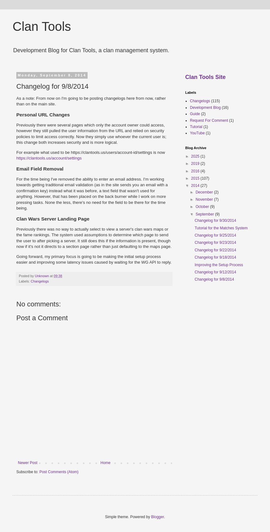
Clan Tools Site (205, 77)
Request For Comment (209, 120)
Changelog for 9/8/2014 (214, 279)
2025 (196, 156)
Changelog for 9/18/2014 (215, 257)
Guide (195, 114)
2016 (196, 171)
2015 (196, 178)
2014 (196, 185)
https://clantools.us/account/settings (49, 158)
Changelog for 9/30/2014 (215, 220)
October (203, 206)
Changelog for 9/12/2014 (215, 272)
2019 (196, 163)
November (205, 199)
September (205, 214)
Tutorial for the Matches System (221, 228)
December (205, 192)
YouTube (197, 133)
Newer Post (27, 463)
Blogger (157, 517)
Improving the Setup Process (219, 265)
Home (105, 463)
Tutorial (196, 127)
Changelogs (40, 281)
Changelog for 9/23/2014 (215, 242)
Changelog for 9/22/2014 (215, 250)
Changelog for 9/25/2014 (215, 235)
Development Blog (205, 107)
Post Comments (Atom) (58, 472)
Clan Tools (42, 26)
